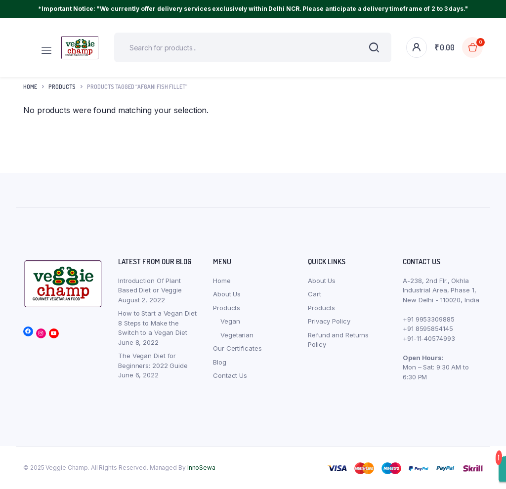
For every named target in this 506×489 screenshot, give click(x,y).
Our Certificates (237, 348)
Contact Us (230, 375)
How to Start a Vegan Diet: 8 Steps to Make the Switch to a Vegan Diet (158, 322)
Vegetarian (236, 335)
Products (226, 308)
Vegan (230, 321)
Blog (219, 362)
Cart (314, 294)
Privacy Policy (329, 321)
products (62, 86)
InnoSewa (201, 467)
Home (30, 86)
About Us (227, 294)
